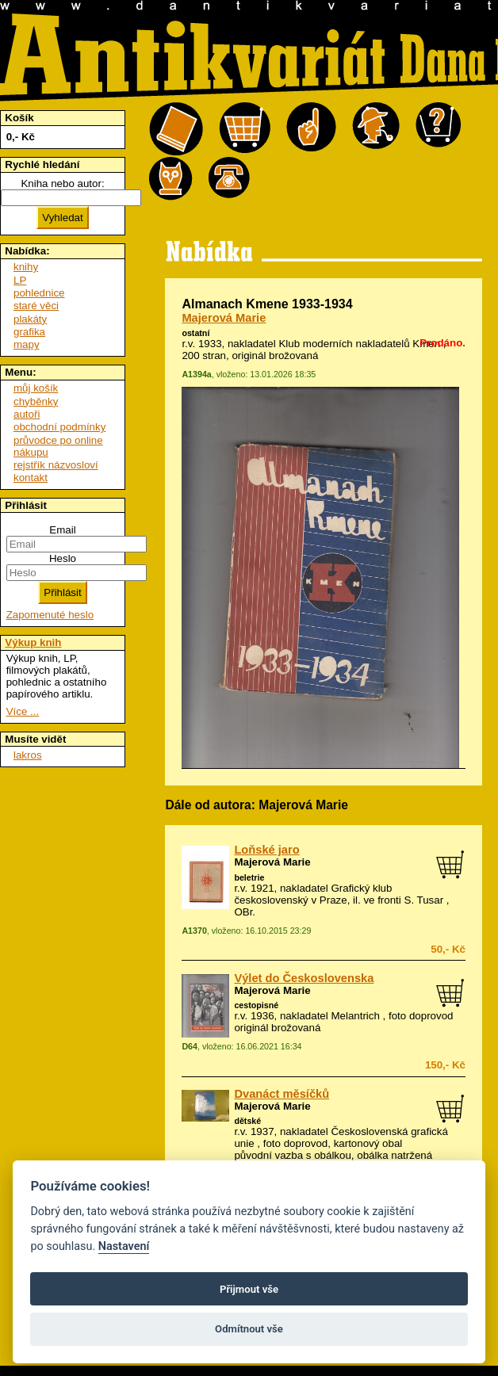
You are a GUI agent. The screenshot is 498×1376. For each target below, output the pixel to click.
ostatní (195, 333)
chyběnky (35, 401)
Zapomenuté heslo (50, 615)
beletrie (249, 877)
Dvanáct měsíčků (281, 1093)
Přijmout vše (249, 1289)
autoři (26, 414)
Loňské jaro (266, 849)
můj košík (35, 388)
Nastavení (124, 1246)
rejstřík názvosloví (55, 465)
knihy (25, 267)
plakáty (30, 319)
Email (62, 530)
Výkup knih (33, 642)
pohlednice (38, 293)
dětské (247, 1121)
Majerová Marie (224, 318)
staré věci (36, 306)
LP (19, 280)
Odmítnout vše (249, 1329)
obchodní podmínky (59, 427)
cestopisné (256, 1005)
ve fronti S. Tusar (403, 900)
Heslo (62, 558)
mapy (26, 344)
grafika (29, 332)
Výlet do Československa (304, 978)
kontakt (30, 478)
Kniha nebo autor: (62, 183)
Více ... (22, 711)
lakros (27, 755)
